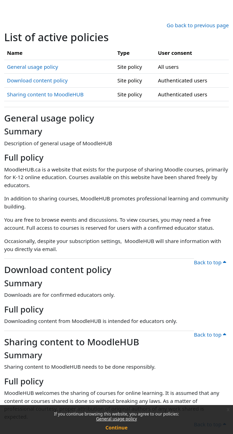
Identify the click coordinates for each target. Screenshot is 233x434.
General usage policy (116, 419)
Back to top (210, 262)
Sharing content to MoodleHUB (45, 94)
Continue (117, 427)
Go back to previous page (197, 25)
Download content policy (37, 80)
